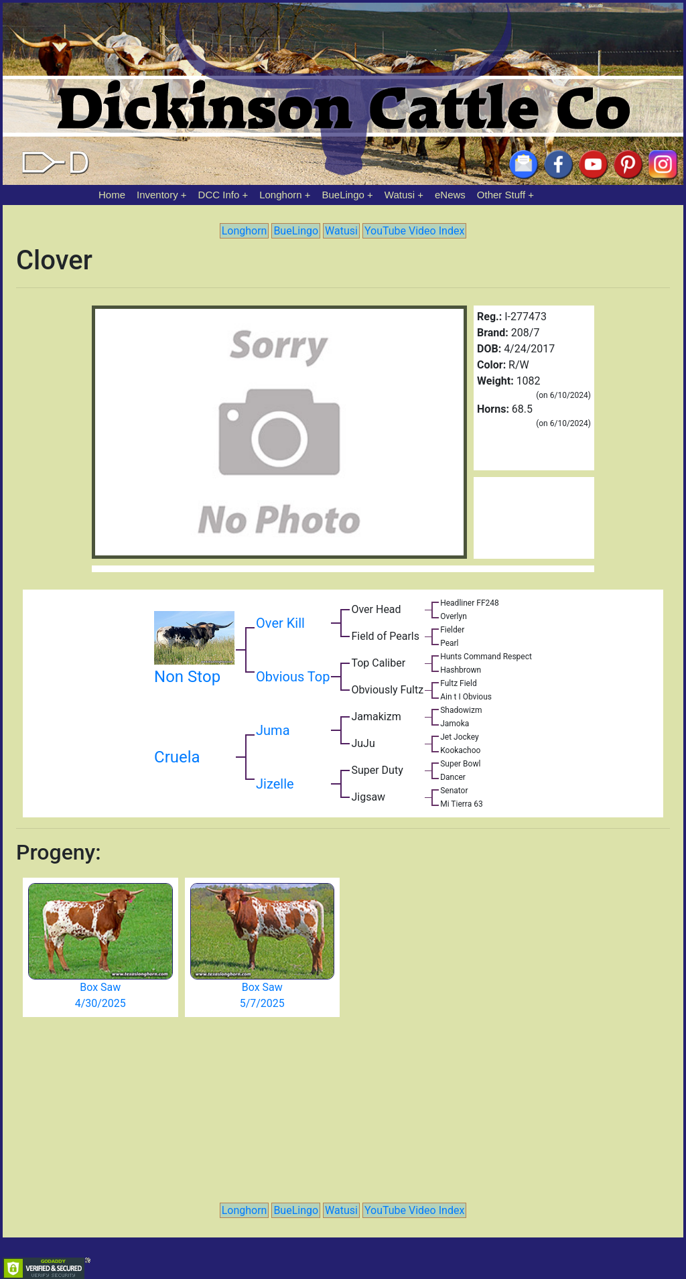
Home (111, 194)
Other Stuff (501, 194)
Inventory (157, 194)
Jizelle (275, 784)
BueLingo (343, 194)
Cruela (177, 757)
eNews (450, 194)
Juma (272, 730)
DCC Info (219, 194)
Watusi (400, 194)
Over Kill (280, 623)
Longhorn (280, 194)
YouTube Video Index (414, 230)
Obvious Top (293, 677)
